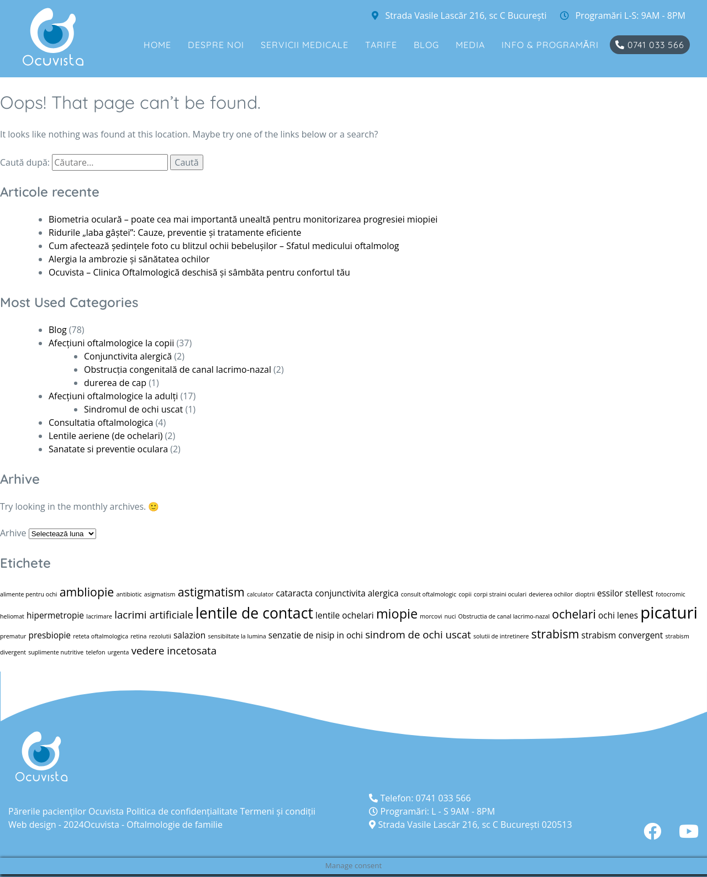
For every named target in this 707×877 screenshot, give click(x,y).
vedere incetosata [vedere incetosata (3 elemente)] (174, 650)
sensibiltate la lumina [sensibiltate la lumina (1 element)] (237, 636)
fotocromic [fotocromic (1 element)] (670, 594)
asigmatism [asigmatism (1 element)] (160, 594)
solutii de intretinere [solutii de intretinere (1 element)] (501, 636)
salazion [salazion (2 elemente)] (189, 635)
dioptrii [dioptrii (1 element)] (585, 594)
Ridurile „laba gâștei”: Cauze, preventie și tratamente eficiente (175, 232)
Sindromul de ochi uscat (133, 409)
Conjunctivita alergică (128, 356)
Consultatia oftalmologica (101, 422)
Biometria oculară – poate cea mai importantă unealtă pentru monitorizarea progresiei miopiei (243, 219)
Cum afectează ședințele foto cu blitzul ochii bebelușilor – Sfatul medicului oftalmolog (224, 246)
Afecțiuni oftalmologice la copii (111, 343)
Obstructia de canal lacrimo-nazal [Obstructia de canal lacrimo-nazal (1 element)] (504, 616)
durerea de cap (115, 383)
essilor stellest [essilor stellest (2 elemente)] (625, 593)
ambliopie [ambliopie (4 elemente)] (87, 592)
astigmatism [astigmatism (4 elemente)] (211, 592)
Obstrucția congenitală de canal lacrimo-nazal (177, 369)
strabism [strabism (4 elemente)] (555, 634)
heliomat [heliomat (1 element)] (12, 616)
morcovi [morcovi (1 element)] (431, 616)
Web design (32, 824)
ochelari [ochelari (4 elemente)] (573, 614)
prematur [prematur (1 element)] (13, 636)
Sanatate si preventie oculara (108, 449)
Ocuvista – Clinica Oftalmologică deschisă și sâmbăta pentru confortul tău (199, 272)
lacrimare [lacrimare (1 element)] (99, 616)
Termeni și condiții (277, 811)
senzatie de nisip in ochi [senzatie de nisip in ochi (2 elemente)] (315, 635)
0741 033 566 (649, 44)
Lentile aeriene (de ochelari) (105, 436)
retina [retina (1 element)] (138, 636)
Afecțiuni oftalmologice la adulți (113, 396)
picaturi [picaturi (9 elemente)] (669, 612)
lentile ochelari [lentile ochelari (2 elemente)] (344, 615)
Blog (426, 44)
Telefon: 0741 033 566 (420, 798)
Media (470, 44)
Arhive (13, 533)
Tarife (381, 44)
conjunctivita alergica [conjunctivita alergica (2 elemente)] (356, 593)
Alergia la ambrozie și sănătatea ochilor (129, 259)
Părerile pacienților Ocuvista (66, 811)
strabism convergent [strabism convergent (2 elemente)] (622, 635)
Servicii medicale (305, 44)
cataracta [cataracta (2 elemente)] (294, 593)
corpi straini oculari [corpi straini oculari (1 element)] (500, 594)
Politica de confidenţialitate (182, 811)
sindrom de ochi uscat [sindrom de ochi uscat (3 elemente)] (418, 634)
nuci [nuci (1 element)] (450, 616)
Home (157, 44)
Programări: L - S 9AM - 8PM (432, 811)
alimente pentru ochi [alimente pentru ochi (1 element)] (28, 594)
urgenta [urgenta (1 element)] (118, 652)
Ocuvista (101, 824)
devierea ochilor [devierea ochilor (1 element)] (551, 594)
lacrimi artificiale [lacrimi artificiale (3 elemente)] (153, 614)
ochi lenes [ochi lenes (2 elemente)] (618, 615)
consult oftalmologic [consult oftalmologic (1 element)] (428, 594)
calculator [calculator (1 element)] (260, 594)
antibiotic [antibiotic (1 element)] (128, 594)
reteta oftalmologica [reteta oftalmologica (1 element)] (100, 636)
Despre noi (216, 44)
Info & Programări (550, 44)
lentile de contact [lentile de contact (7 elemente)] (254, 613)
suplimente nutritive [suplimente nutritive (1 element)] (55, 652)
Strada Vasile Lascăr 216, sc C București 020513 (470, 824)
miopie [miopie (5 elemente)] (397, 613)
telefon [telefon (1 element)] (95, 652)
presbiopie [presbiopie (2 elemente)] (50, 635)
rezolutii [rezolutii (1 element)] (160, 636)
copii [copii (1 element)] (464, 594)
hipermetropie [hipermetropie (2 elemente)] (55, 615)
